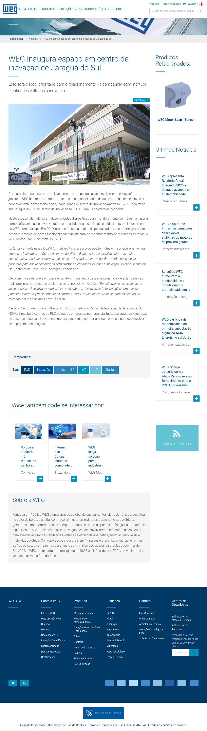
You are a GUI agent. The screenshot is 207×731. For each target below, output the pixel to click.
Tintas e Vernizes (83, 658)
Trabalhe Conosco (171, 3)
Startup (110, 370)
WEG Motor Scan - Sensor (176, 120)
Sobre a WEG (27, 9)
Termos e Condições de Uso (105, 725)
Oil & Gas (111, 613)
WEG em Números (51, 618)
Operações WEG (50, 635)
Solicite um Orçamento (151, 638)
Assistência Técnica (150, 624)
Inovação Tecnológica (53, 640)
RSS (128, 725)
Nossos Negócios (50, 651)
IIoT (95, 370)
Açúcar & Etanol (115, 640)
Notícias (154, 3)
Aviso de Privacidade (33, 725)
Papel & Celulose (116, 651)
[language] (202, 4)
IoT (83, 370)
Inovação (43, 370)
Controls (78, 642)
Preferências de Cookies (107, 712)
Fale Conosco (146, 613)
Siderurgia (112, 624)
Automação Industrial (85, 647)
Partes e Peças (82, 664)
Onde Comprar (147, 618)
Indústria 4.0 (65, 370)
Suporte (117, 9)
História (45, 624)
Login (192, 3)
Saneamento (113, 629)
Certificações (48, 657)
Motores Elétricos (83, 613)
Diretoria (45, 629)
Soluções (66, 9)
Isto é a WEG (48, 613)
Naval (110, 618)
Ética (103, 9)
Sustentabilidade (50, 646)
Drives (77, 636)
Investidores (87, 9)
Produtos (47, 9)
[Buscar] (200, 11)
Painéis (78, 653)
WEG (8, 9)
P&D (27, 370)
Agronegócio (113, 635)
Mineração (112, 646)
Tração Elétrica (115, 657)
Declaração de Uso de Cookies (67, 725)
